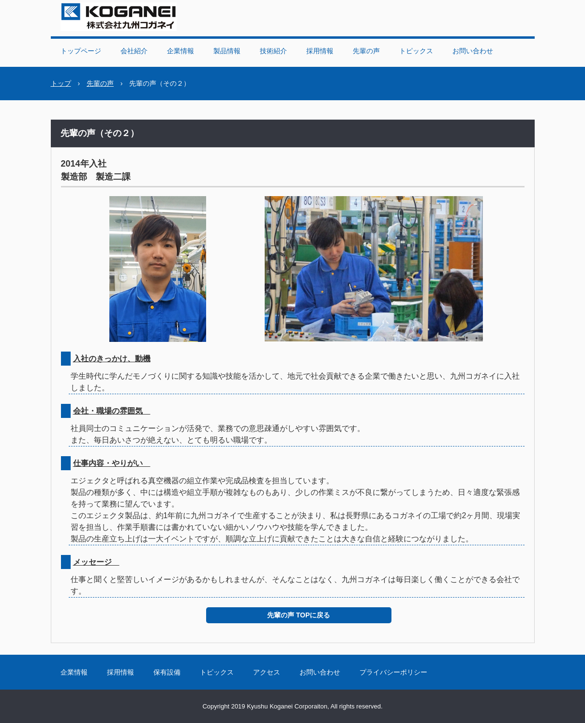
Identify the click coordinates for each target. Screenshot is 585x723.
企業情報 (180, 51)
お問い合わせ (472, 51)
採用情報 (319, 51)
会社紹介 (134, 51)
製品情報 (226, 51)
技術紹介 (273, 51)
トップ (61, 83)
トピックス (416, 51)
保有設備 (166, 672)
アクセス (266, 672)
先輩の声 (366, 51)
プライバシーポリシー (393, 672)
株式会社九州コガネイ (118, 16)
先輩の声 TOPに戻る (298, 615)
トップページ (80, 51)
